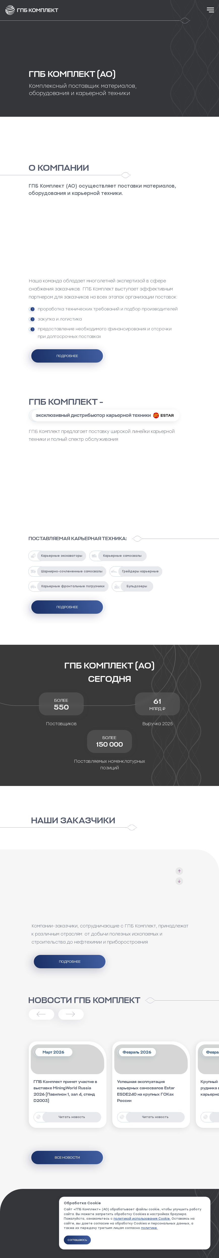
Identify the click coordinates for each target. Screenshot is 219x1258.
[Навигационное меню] (210, 10)
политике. (149, 1228)
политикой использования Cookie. (142, 1218)
